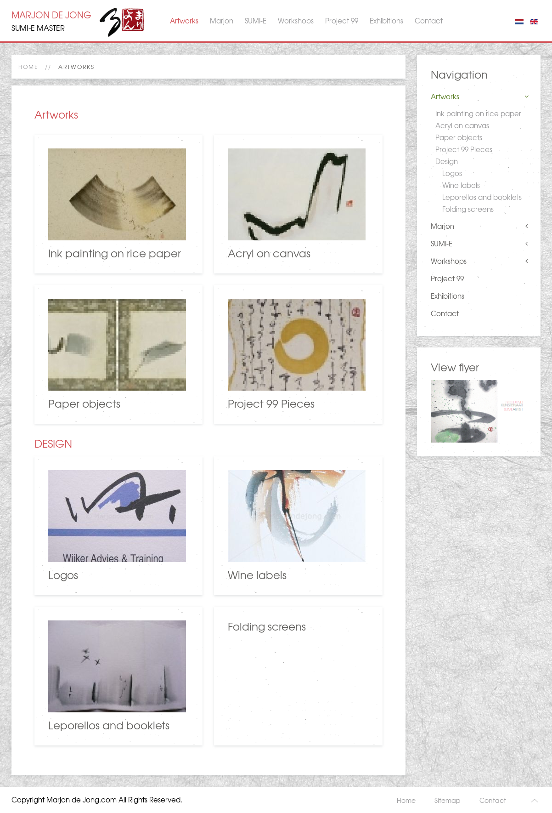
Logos (452, 173)
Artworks (184, 21)
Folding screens (468, 209)
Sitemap (447, 800)
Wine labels (461, 185)
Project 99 (341, 21)
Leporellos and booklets (482, 197)
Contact (429, 21)
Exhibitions (386, 21)
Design (446, 161)
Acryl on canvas (462, 125)
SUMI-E (255, 21)
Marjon (221, 21)
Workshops (296, 21)
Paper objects (458, 137)
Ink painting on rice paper (478, 113)
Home (28, 67)
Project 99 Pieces (463, 149)
